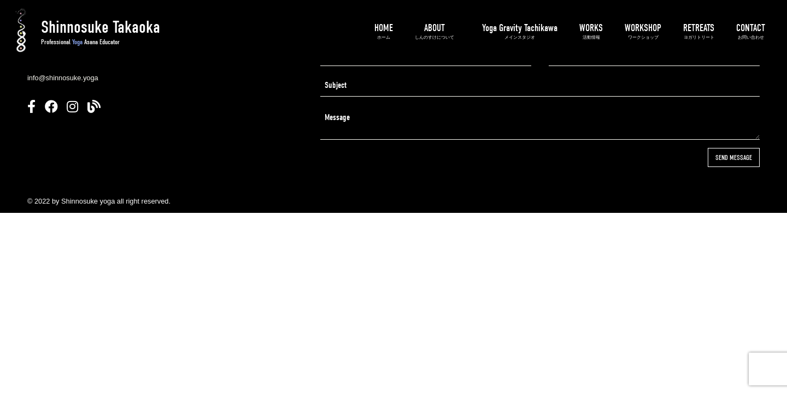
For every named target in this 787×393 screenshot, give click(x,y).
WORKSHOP (643, 31)
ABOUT (434, 31)
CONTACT (750, 31)
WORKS (591, 31)
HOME (383, 31)
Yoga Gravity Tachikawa (519, 31)
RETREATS (698, 31)
